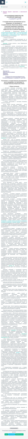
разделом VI (24, 333)
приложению (22, 66)
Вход (6, 434)
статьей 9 (18, 352)
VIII (8, 337)
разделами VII (4, 337)
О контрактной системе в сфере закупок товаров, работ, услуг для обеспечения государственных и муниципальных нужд (14, 33)
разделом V (13, 330)
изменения (5, 43)
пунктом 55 (11, 265)
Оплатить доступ (19, 434)
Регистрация (11, 434)
